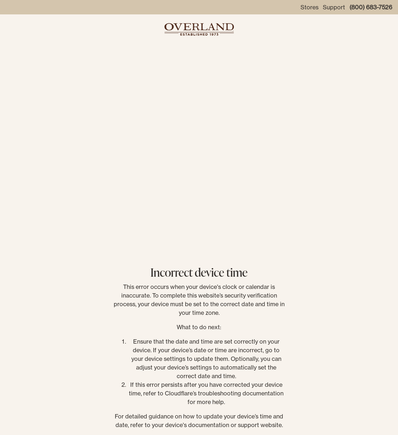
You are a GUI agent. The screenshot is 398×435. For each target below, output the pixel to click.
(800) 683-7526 (370, 7)
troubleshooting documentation (241, 393)
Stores (309, 7)
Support (334, 7)
